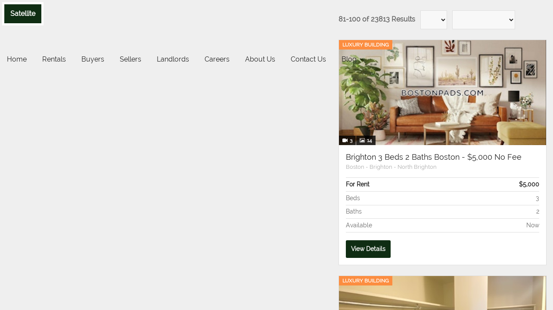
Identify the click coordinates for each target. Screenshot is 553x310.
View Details (368, 248)
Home (17, 59)
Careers (217, 59)
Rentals (54, 59)
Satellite (22, 13)
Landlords (173, 59)
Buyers (92, 59)
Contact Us (308, 59)
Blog (349, 59)
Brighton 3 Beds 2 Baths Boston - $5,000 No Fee (434, 156)
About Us (260, 59)
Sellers (130, 59)
